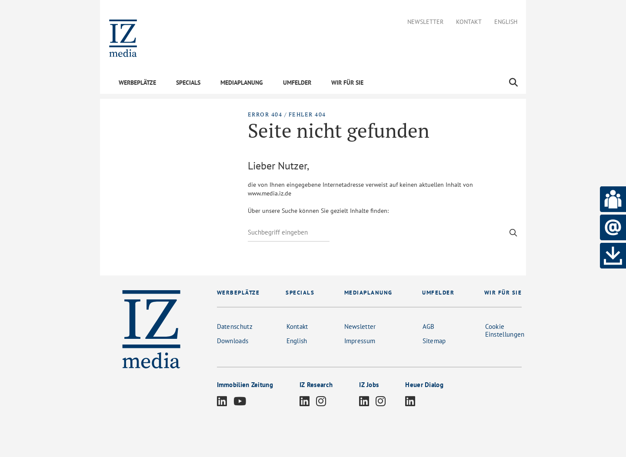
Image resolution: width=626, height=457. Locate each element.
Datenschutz (235, 326)
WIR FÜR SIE (347, 82)
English (505, 22)
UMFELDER (297, 82)
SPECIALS (188, 82)
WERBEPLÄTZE (137, 82)
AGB (429, 326)
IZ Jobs (369, 385)
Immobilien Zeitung (245, 385)
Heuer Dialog (424, 385)
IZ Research (316, 385)
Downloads (233, 341)
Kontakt (469, 22)
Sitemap (434, 341)
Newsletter (425, 22)
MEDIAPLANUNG (241, 82)
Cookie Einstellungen (505, 330)
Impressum (360, 341)
